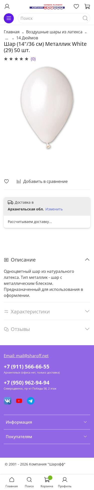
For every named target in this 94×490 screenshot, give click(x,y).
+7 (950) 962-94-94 (26, 382)
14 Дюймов (27, 38)
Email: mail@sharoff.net (26, 355)
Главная (12, 32)
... (6, 38)
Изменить (54, 209)
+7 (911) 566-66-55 (26, 366)
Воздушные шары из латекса (54, 32)
